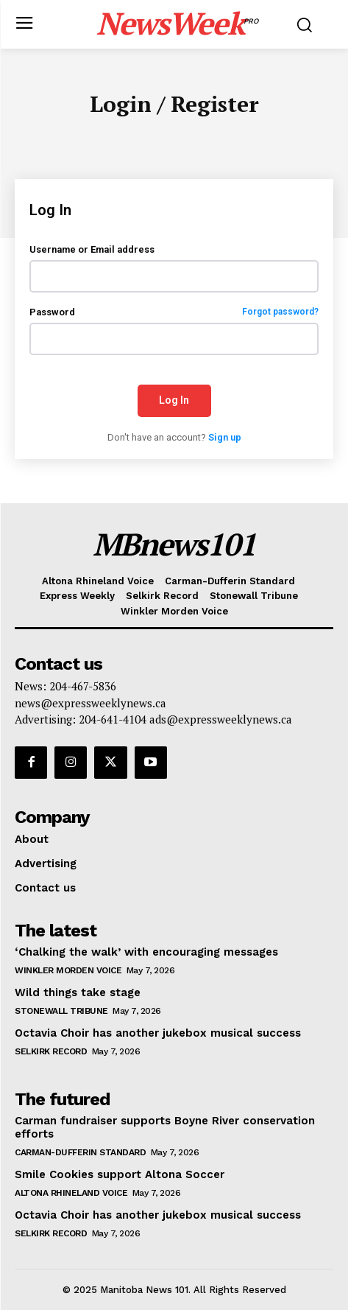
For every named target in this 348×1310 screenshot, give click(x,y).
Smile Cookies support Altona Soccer (119, 1174)
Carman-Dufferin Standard (80, 1152)
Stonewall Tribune (61, 1011)
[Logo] (177, 22)
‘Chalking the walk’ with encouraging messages (146, 952)
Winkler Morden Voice (68, 970)
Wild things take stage (78, 992)
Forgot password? (280, 312)
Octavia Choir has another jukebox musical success (158, 1033)
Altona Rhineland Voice (71, 1193)
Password (174, 312)
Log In (174, 400)
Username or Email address (92, 249)
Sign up (224, 437)
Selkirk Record (51, 1051)
